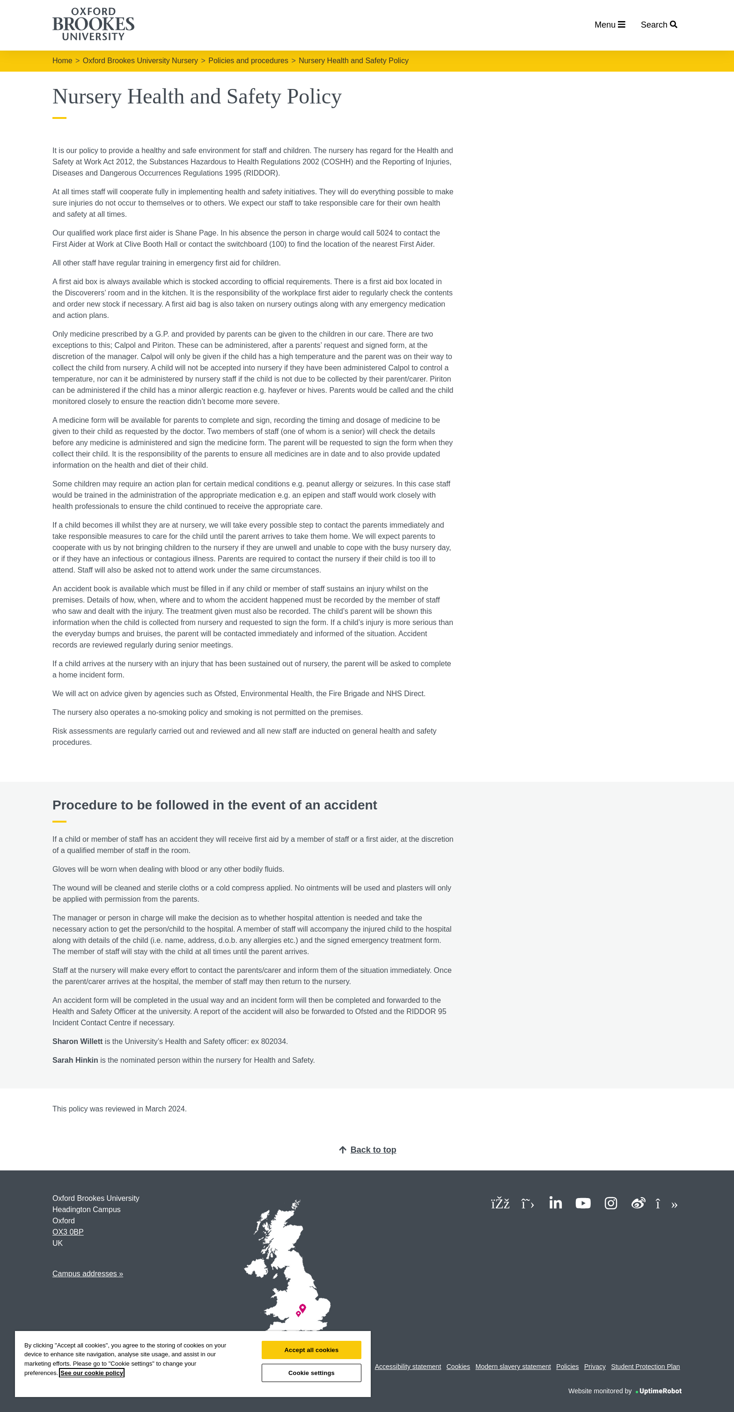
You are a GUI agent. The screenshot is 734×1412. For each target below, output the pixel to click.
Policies (567, 1366)
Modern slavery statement (513, 1366)
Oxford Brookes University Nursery (140, 61)
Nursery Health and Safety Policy (354, 61)
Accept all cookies (312, 1349)
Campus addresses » (87, 1274)
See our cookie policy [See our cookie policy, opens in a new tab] (91, 1372)
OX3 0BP (68, 1232)
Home (62, 61)
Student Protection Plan (645, 1366)
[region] (193, 1364)
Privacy (595, 1366)
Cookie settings (311, 1372)
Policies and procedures (248, 61)
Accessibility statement (408, 1366)
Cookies (458, 1366)
